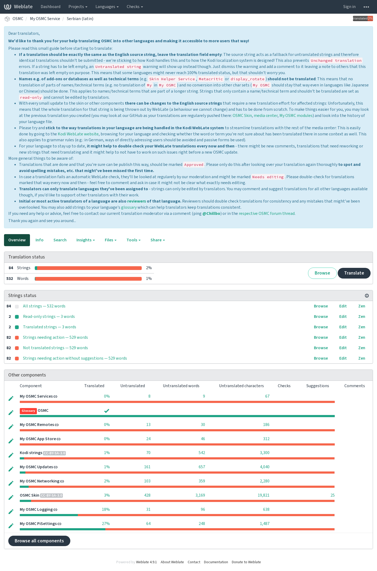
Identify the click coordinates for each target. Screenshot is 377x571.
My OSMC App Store (38, 439)
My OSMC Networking (39, 481)
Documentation (216, 562)
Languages (107, 7)
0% (107, 396)
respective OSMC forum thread (267, 213)
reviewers (136, 201)
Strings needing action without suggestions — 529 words (75, 358)
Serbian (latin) (80, 19)
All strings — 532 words (44, 306)
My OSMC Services (36, 396)
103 (147, 481)
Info (40, 240)
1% (107, 453)
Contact (194, 562)
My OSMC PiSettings (38, 524)
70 (148, 453)
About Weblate (172, 562)
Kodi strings (31, 453)
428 (147, 495)
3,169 (200, 495)
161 (147, 467)
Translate (354, 273)
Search (60, 240)
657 (202, 467)
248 (202, 524)
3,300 (265, 453)
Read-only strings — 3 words (49, 316)
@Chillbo (211, 213)
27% (106, 524)
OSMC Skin (242, 116)
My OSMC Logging (36, 509)
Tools (133, 240)
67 (267, 396)
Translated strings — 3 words (49, 327)
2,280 (265, 481)
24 (148, 439)
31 (148, 509)
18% (106, 509)
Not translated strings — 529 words (55, 348)
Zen (361, 306)
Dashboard (50, 7)
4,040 (265, 467)
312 (266, 439)
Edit (343, 306)
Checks (135, 7)
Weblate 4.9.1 (146, 562)
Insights (85, 240)
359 (202, 481)
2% (107, 481)
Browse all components (39, 541)
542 (202, 453)
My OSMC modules (296, 116)
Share (158, 240)
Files (111, 240)
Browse (322, 273)
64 (148, 524)
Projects (77, 7)
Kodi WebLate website (78, 134)
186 (266, 425)
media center (266, 116)
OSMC (18, 19)
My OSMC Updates (36, 467)
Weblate (18, 6)
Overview (17, 240)
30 (203, 425)
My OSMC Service (45, 19)
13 (148, 425)
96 (203, 509)
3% (107, 495)
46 (203, 439)
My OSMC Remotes (37, 425)
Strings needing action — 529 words (55, 337)
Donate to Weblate (246, 562)
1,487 (265, 524)
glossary (129, 207)
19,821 (264, 495)
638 (266, 509)
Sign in (349, 7)
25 (332, 495)
